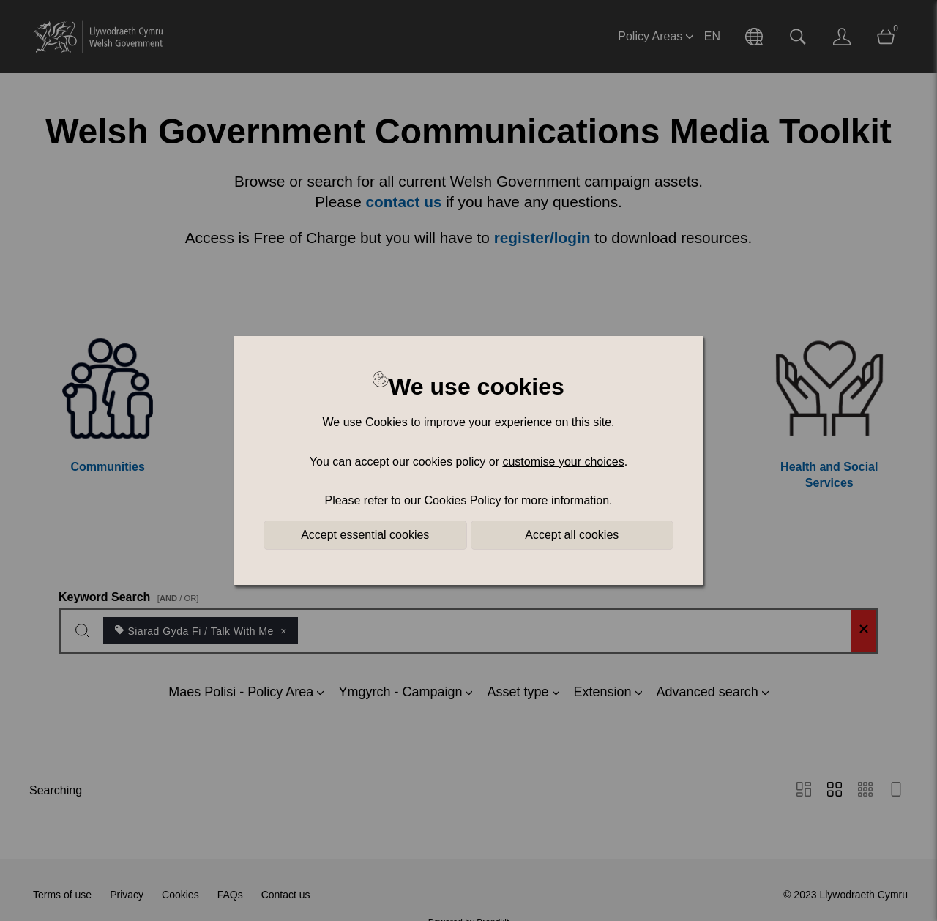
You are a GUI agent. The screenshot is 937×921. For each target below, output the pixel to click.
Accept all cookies (572, 535)
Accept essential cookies (365, 535)
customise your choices (563, 461)
